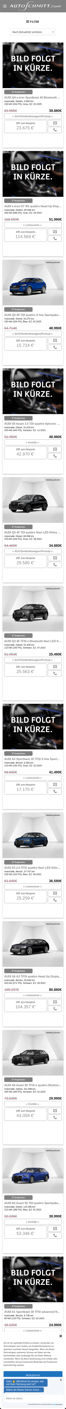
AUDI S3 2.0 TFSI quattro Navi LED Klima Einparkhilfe (33, 867)
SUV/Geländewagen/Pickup (32, 116)
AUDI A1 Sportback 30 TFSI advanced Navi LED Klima (33, 1311)
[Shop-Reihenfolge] (33, 32)
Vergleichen (18, 92)
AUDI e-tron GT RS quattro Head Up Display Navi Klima (33, 206)
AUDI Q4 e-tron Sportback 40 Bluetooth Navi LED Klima (33, 97)
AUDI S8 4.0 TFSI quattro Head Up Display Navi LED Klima (33, 976)
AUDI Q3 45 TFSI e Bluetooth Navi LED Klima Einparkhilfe (33, 641)
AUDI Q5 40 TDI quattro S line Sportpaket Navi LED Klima (33, 314)
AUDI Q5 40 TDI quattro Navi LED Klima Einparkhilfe (33, 532)
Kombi (32, 442)
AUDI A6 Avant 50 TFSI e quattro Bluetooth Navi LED (33, 1085)
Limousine (32, 224)
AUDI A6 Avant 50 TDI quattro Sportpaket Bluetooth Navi (33, 1203)
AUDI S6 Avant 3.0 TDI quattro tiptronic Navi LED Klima (33, 423)
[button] (60, 1336)
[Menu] (5, 6)
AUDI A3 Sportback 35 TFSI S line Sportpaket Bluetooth (33, 759)
